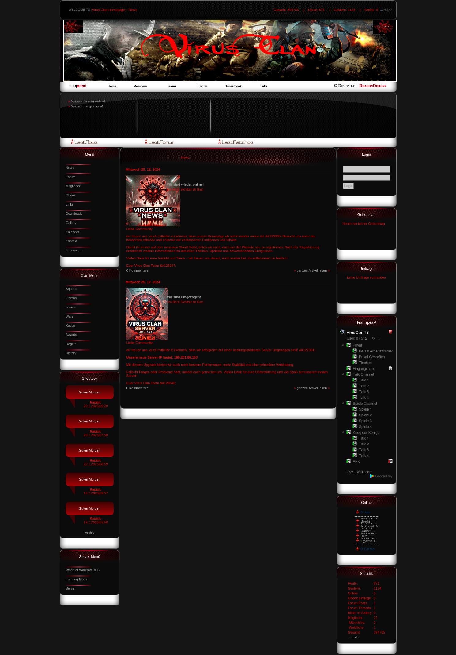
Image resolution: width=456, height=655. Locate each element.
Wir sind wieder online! (88, 101)
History (71, 353)
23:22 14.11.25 (369, 523)
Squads (71, 289)
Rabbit (366, 531)
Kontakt (71, 241)
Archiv (89, 532)
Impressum (74, 250)
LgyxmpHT (369, 541)
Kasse (70, 325)
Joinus (71, 307)
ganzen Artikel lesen (312, 270)
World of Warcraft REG (83, 570)
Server (71, 588)
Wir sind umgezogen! (87, 106)
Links (70, 204)
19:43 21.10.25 (369, 533)
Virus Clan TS (358, 332)
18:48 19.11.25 (369, 518)
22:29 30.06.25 (369, 538)
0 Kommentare (137, 270)
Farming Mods (76, 579)
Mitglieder (73, 186)
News (70, 167)
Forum (71, 177)
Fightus (71, 298)
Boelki (365, 521)
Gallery (71, 223)
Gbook (71, 195)
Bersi (364, 536)
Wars (69, 316)
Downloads (74, 213)
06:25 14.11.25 (369, 528)
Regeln (71, 344)
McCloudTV (369, 526)
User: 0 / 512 (357, 338)
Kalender (72, 232)
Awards (71, 335)
